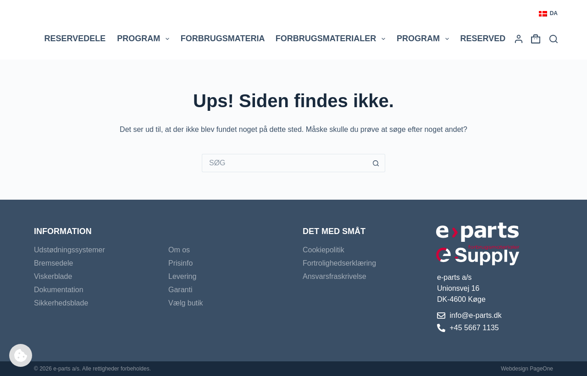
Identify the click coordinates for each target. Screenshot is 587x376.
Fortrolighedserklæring (339, 263)
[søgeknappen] (376, 163)
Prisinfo (180, 263)
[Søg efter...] (284, 163)
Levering (182, 276)
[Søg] (553, 39)
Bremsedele (53, 263)
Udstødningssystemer (69, 250)
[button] (548, 13)
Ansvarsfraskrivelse (334, 276)
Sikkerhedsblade (61, 303)
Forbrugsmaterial (231, 38)
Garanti (180, 290)
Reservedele (75, 38)
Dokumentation (58, 290)
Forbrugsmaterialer (332, 38)
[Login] (519, 39)
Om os (179, 250)
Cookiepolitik (323, 250)
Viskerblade (53, 276)
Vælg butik (185, 303)
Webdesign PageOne (527, 368)
